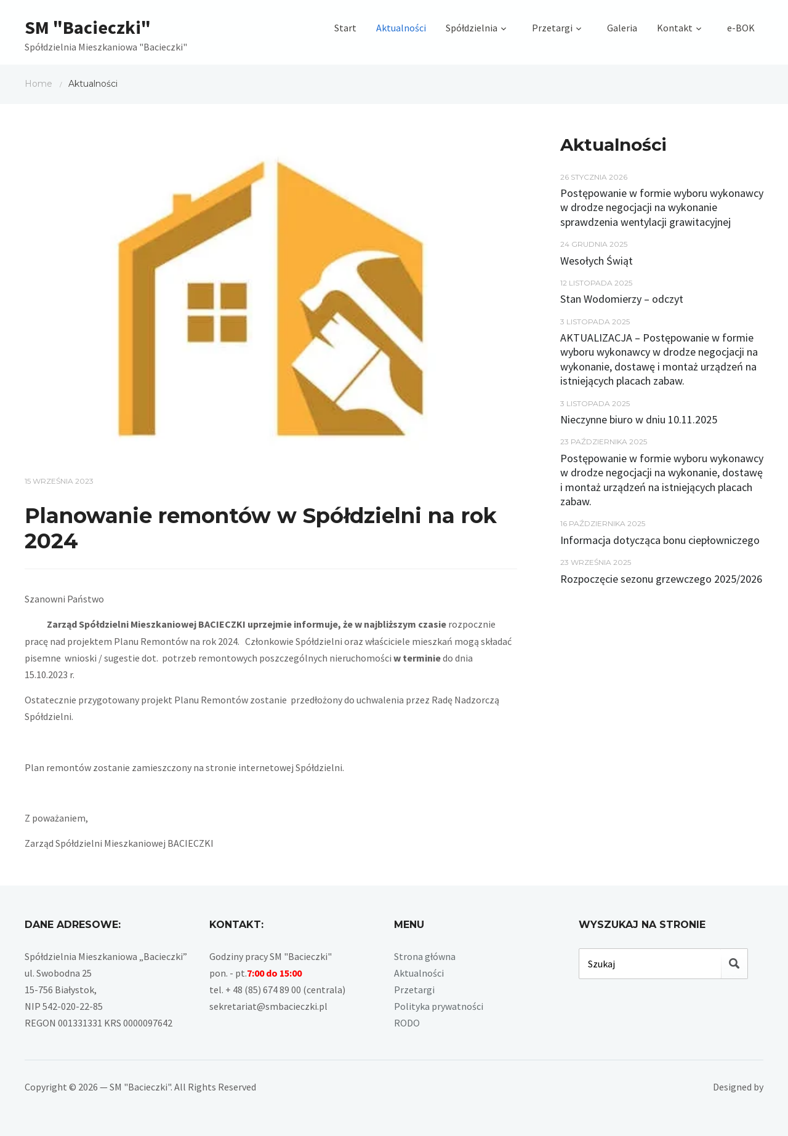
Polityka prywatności (438, 1006)
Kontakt (675, 28)
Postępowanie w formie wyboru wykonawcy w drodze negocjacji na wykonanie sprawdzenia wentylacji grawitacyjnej (661, 207)
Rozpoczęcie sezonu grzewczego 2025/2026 (661, 579)
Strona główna (425, 956)
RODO (407, 1023)
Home (38, 83)
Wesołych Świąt (596, 261)
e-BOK (741, 28)
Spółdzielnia (471, 28)
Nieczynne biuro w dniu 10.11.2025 (638, 419)
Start (345, 28)
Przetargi (552, 28)
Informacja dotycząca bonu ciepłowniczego (660, 540)
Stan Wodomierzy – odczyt (621, 299)
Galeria (622, 28)
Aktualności (401, 28)
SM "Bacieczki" (88, 27)
